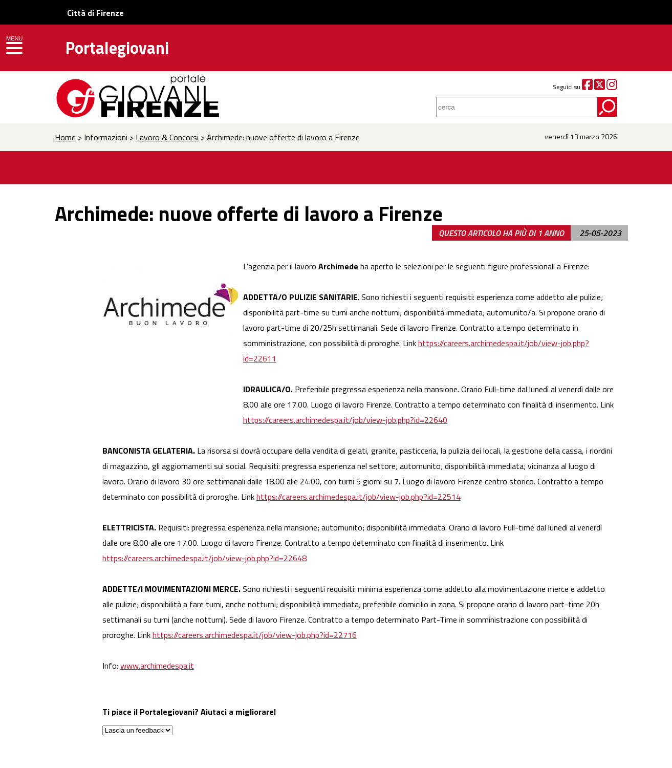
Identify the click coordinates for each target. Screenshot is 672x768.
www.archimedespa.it (157, 665)
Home (65, 137)
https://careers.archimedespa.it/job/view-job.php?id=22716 (255, 635)
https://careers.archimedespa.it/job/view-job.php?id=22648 (204, 558)
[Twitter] (599, 87)
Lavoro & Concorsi (167, 137)
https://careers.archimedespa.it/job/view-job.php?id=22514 (358, 496)
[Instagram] (611, 87)
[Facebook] (587, 87)
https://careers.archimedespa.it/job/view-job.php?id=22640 (345, 420)
